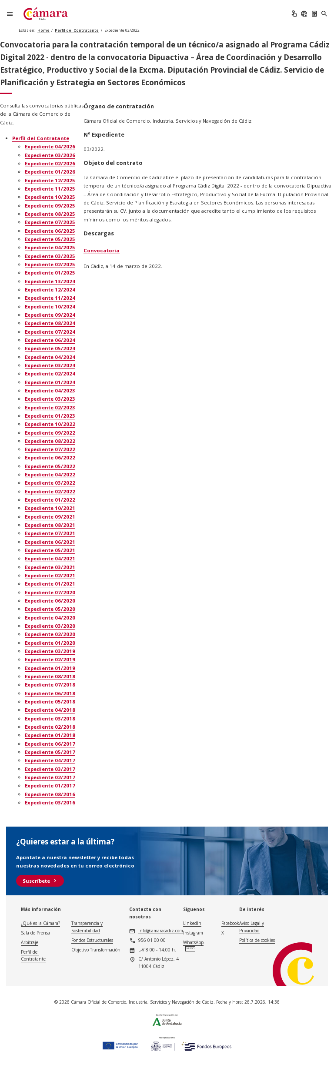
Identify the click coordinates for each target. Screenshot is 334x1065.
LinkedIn (192, 923)
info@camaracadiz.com (160, 931)
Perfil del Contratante (77, 30)
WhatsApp (193, 942)
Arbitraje (29, 942)
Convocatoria (102, 250)
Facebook (230, 923)
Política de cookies (257, 940)
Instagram (193, 933)
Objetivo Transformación (95, 950)
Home (43, 30)
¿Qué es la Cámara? (40, 923)
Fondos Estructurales (92, 940)
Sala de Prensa (35, 933)
